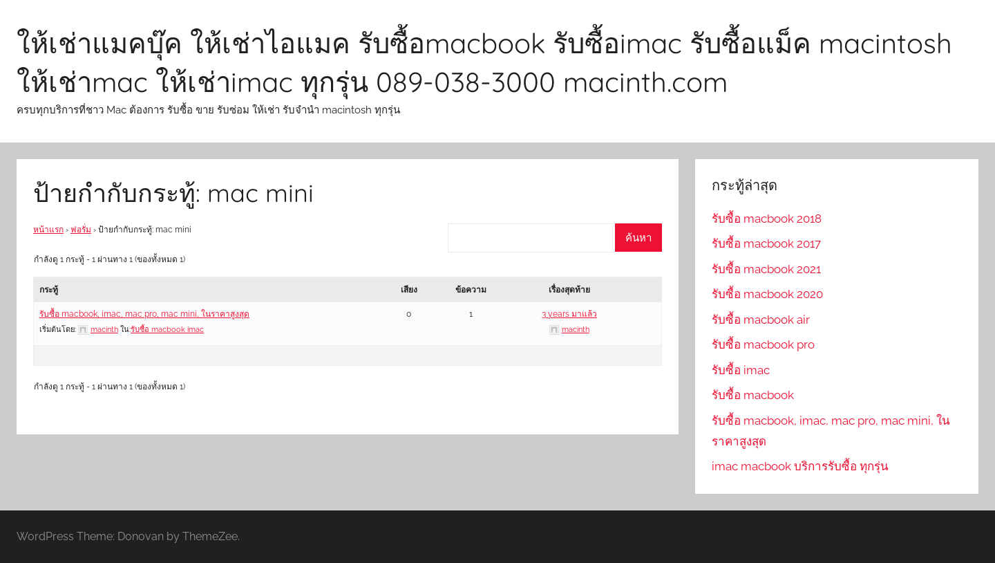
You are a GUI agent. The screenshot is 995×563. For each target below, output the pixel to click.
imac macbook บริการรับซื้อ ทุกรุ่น (800, 466)
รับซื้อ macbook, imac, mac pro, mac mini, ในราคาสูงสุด (144, 314)
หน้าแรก (48, 229)
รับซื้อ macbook (753, 395)
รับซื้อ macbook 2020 (767, 294)
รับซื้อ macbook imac (167, 329)
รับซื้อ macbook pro (763, 344)
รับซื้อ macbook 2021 (766, 269)
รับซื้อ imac (741, 370)
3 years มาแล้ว (569, 314)
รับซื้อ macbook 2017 (766, 243)
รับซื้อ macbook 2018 (767, 218)
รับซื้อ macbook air (761, 319)
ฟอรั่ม (80, 229)
